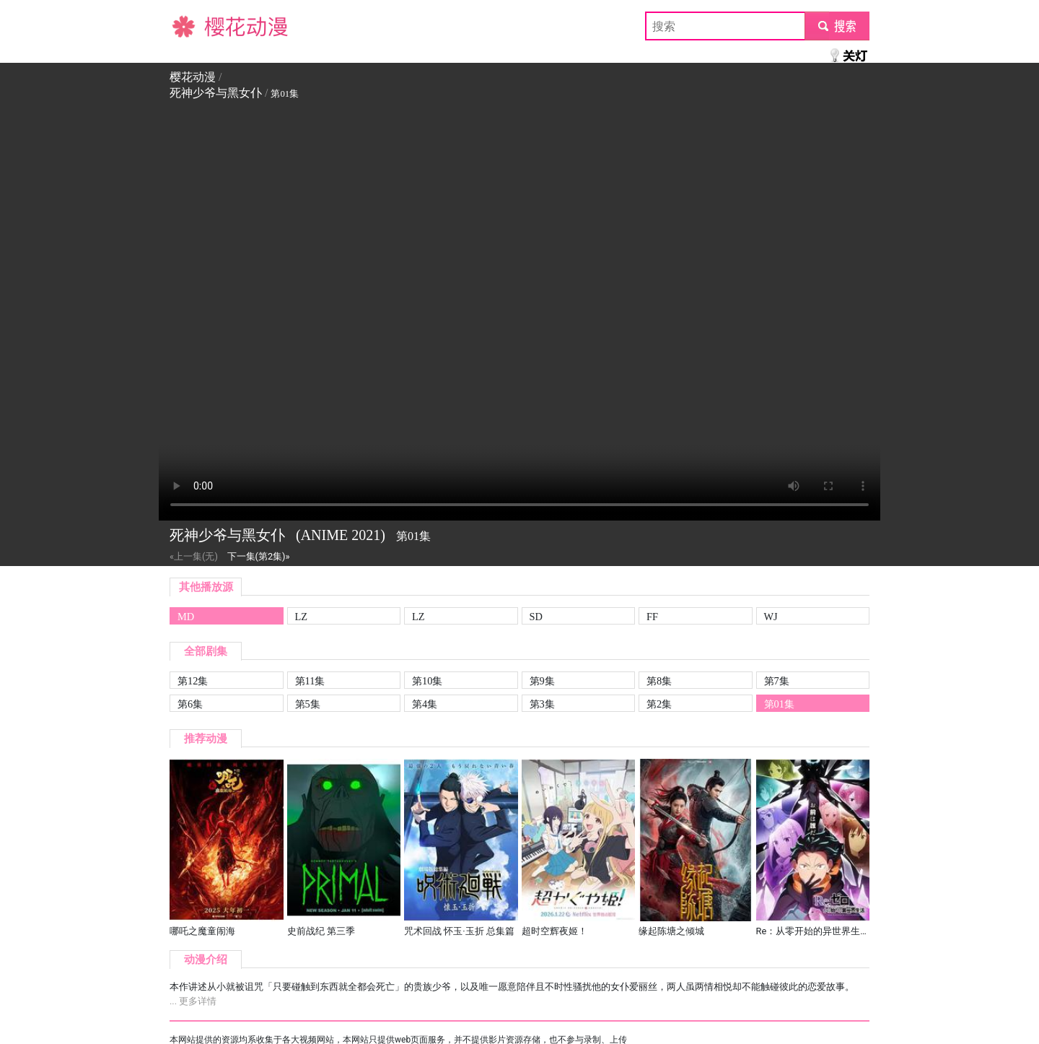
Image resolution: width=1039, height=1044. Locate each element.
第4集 (424, 704)
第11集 (310, 681)
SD (536, 616)
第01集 (779, 704)
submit (836, 25)
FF (652, 616)
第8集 (659, 681)
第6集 (190, 704)
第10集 (427, 681)
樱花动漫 (193, 25)
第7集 (776, 681)
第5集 (307, 704)
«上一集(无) (194, 556)
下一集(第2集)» (258, 556)
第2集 (659, 704)
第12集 (192, 681)
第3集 (542, 704)
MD (185, 616)
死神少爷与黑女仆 (216, 93)
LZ (301, 616)
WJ (771, 616)
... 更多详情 (193, 1001)
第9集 (542, 681)
